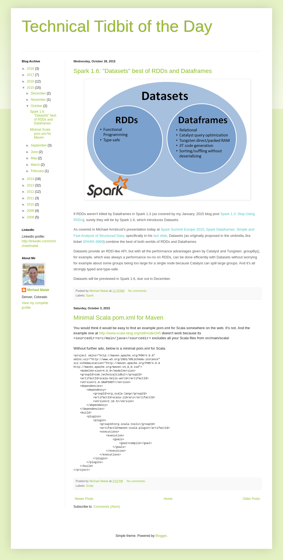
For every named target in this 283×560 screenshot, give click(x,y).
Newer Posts (84, 499)
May (34, 158)
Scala (89, 485)
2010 (31, 204)
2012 (31, 192)
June (35, 152)
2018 (31, 69)
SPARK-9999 (93, 242)
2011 (31, 198)
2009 (31, 211)
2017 (31, 75)
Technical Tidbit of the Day (117, 26)
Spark (90, 295)
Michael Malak (38, 290)
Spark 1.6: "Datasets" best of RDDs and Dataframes (142, 71)
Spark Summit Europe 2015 (182, 229)
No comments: (138, 290)
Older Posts (251, 499)
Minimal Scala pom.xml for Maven (118, 317)
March (36, 165)
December (39, 93)
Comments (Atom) (106, 507)
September (39, 145)
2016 (31, 81)
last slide (160, 236)
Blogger (161, 536)
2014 (31, 179)
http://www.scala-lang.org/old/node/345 (130, 333)
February (38, 171)
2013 (31, 185)
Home (168, 499)
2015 (31, 88)
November (39, 100)
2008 (31, 217)
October (37, 106)
